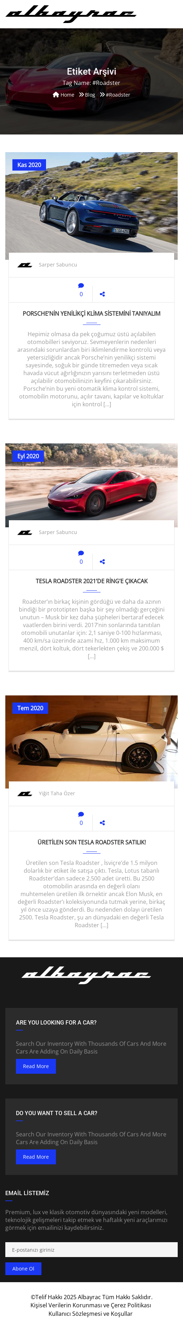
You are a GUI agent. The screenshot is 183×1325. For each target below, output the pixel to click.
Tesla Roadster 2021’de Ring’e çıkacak (92, 581)
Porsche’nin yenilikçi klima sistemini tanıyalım (91, 313)
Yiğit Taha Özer (57, 793)
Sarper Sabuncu (58, 264)
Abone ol (23, 1268)
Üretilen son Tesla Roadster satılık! (92, 842)
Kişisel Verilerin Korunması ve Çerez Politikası (90, 1305)
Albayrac (89, 1297)
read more (36, 1066)
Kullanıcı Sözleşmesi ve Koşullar (90, 1314)
